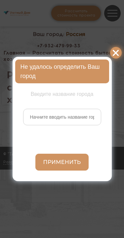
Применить (62, 162)
